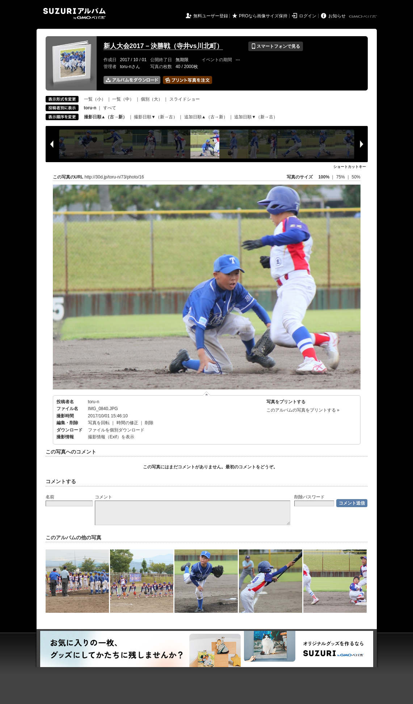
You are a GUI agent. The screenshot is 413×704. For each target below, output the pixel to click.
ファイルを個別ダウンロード (116, 430)
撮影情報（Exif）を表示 (111, 436)
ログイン (307, 15)
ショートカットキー (349, 167)
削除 (149, 422)
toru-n (93, 401)
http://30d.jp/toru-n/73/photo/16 (114, 177)
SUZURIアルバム (74, 13)
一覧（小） (95, 99)
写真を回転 (99, 422)
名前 (50, 496)
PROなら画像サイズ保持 (263, 15)
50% (355, 177)
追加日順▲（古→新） (206, 116)
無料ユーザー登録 (210, 15)
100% (323, 177)
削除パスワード (309, 496)
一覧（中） (123, 99)
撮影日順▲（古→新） (105, 116)
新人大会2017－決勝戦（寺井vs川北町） (163, 46)
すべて (109, 107)
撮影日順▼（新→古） (155, 116)
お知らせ (337, 15)
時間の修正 (127, 422)
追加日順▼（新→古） (256, 116)
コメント (103, 496)
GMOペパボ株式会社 (363, 16)
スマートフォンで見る (275, 46)
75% (341, 177)
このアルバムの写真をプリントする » (303, 410)
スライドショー (184, 99)
